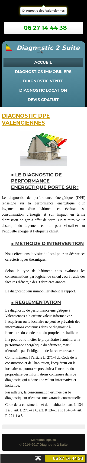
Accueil (43, 62)
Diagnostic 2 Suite (54, 444)
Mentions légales (43, 440)
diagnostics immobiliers (43, 71)
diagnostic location (43, 90)
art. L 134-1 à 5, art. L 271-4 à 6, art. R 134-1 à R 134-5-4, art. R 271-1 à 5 (44, 410)
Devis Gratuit (43, 99)
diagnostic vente (43, 81)
